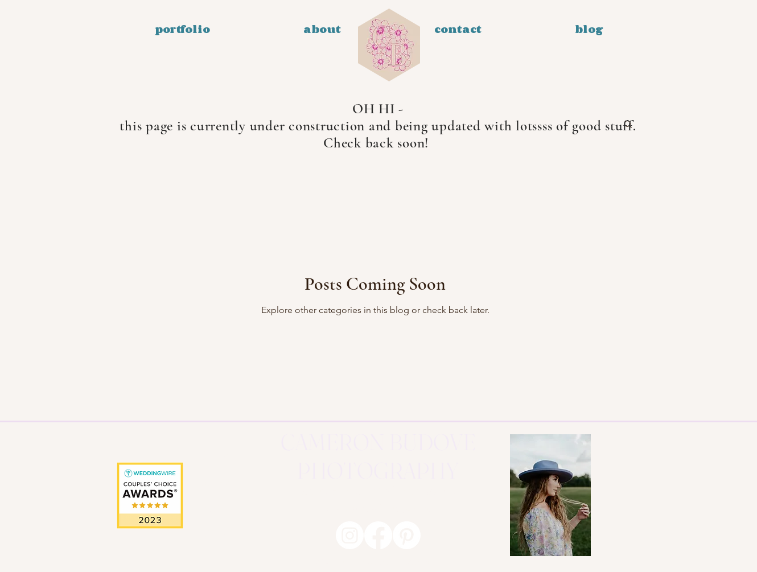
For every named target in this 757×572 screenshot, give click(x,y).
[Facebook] (378, 535)
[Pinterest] (407, 535)
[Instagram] (350, 535)
